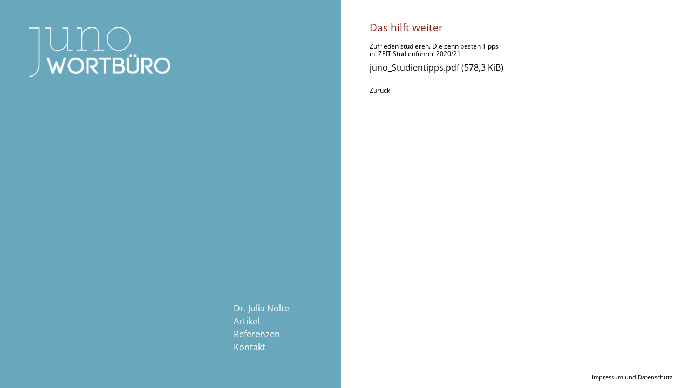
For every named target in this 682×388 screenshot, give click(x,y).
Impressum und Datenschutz (632, 377)
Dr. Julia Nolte (261, 308)
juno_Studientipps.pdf (436, 67)
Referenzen (257, 334)
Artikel (247, 321)
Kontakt (249, 347)
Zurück (380, 90)
